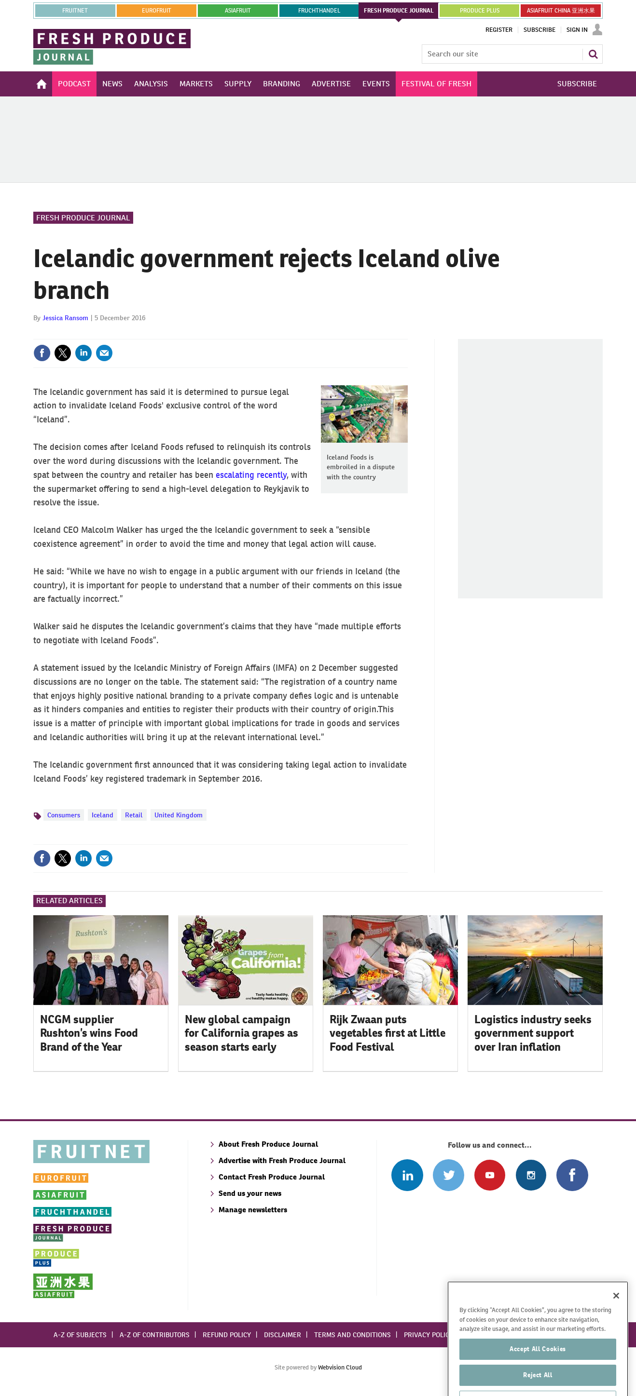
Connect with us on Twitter (448, 1175)
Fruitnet (75, 10)
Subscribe (539, 30)
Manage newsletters (253, 1210)
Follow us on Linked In (407, 1175)
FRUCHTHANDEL (319, 10)
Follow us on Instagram (531, 1175)
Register (498, 30)
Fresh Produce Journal (83, 218)
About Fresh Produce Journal (268, 1144)
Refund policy (227, 1334)
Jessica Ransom (65, 317)
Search (593, 54)
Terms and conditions (352, 1334)
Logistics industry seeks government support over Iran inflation (533, 1033)
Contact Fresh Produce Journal (272, 1177)
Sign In (577, 30)
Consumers (63, 815)
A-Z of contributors (155, 1334)
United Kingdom (178, 815)
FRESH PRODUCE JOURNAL (399, 10)
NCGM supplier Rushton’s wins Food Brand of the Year (89, 1033)
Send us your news (250, 1193)
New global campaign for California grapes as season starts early (241, 1033)
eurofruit (156, 10)
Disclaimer (282, 1334)
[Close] (616, 1321)
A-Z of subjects (80, 1334)
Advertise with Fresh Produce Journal (282, 1160)
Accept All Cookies (538, 1374)
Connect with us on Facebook (572, 1175)
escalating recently (251, 474)
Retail (134, 815)
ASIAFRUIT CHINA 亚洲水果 (561, 10)
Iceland (102, 815)
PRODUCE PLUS (479, 10)
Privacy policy (428, 1334)
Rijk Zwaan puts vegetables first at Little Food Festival (387, 1033)
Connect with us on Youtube (489, 1175)
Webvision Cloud (340, 1367)
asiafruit (238, 10)
